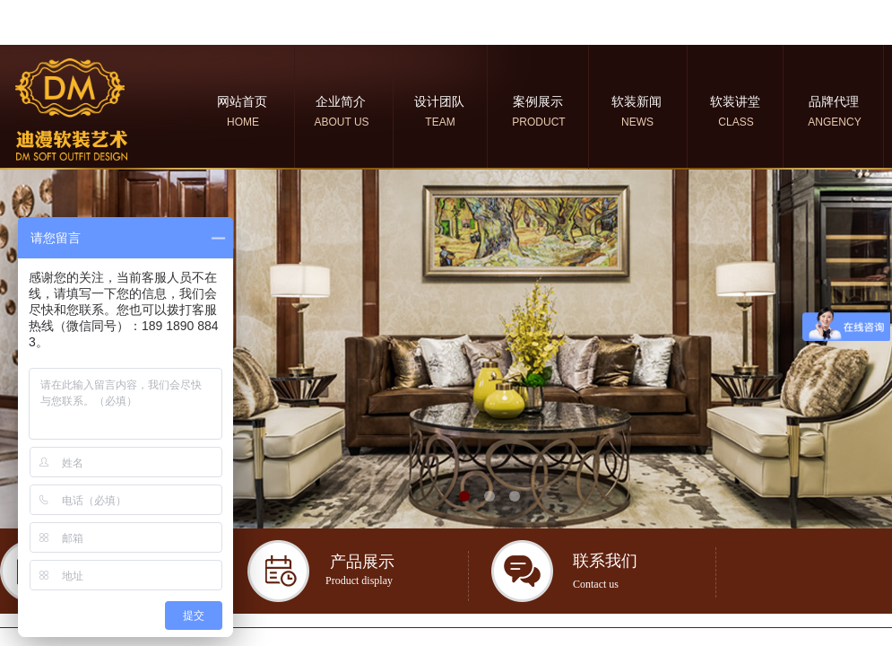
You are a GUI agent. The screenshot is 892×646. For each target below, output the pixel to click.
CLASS (735, 122)
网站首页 (242, 101)
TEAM (440, 122)
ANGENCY (834, 122)
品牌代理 (834, 101)
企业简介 (341, 101)
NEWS (637, 122)
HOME (243, 122)
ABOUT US (341, 122)
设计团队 (439, 101)
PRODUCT (538, 122)
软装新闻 (636, 101)
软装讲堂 (735, 101)
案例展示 (538, 101)
